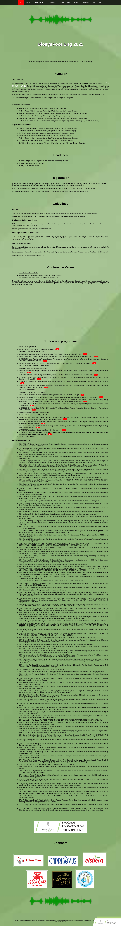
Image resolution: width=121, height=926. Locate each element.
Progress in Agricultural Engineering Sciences (62, 252)
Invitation (29, 2)
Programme (39, 2)
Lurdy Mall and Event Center (28, 273)
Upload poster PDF (38, 255)
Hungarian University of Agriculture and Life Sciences (43, 88)
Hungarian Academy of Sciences (67, 89)
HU (100, 2)
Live (21, 2)
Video (69, 2)
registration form (53, 188)
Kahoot (57, 430)
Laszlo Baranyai (62, 921)
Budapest (39, 61)
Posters (61, 2)
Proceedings (51, 2)
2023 (94, 2)
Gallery (76, 2)
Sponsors (86, 2)
